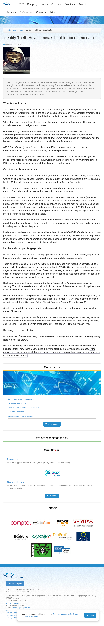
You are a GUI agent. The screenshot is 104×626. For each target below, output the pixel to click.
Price (52, 12)
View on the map (12, 603)
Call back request (15, 583)
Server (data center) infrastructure (21, 399)
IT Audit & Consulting (16, 412)
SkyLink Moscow (15, 482)
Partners (11, 12)
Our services (52, 367)
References (26, 12)
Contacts (41, 12)
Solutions (70, 4)
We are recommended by (52, 437)
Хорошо (90, 615)
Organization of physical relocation (21, 416)
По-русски (20, 3)
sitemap (9, 610)
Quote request (52, 424)
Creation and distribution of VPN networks (24, 408)
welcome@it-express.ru (21, 608)
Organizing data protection (18, 403)
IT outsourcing (10, 30)
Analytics (83, 4)
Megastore (12, 459)
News (44, 4)
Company (32, 4)
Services (56, 4)
